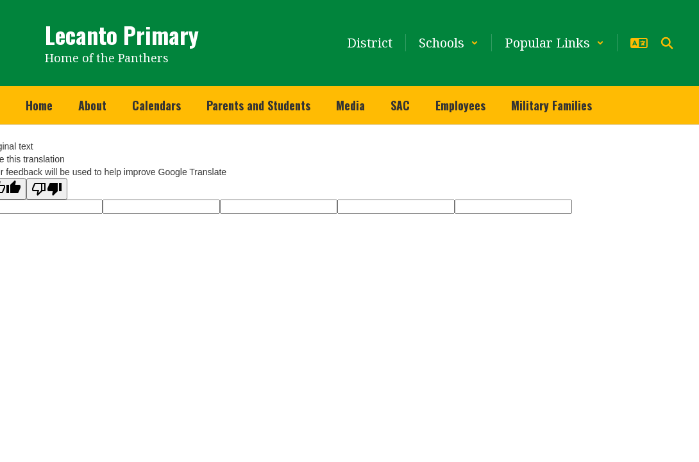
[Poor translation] (46, 189)
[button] (448, 42)
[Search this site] (667, 43)
